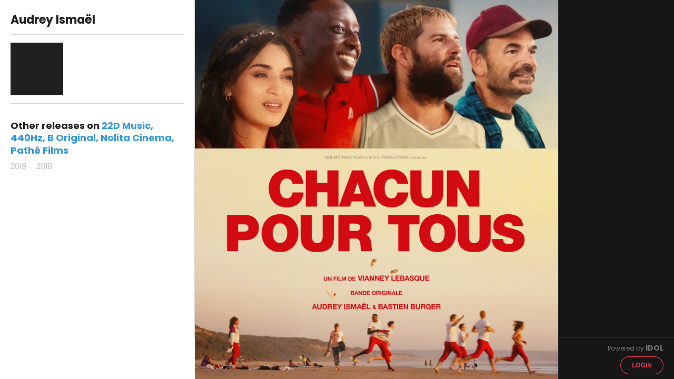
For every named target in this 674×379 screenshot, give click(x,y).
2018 (44, 166)
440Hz (27, 137)
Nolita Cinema (136, 137)
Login (642, 365)
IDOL (654, 348)
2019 (18, 166)
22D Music (126, 125)
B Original (71, 137)
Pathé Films (39, 150)
